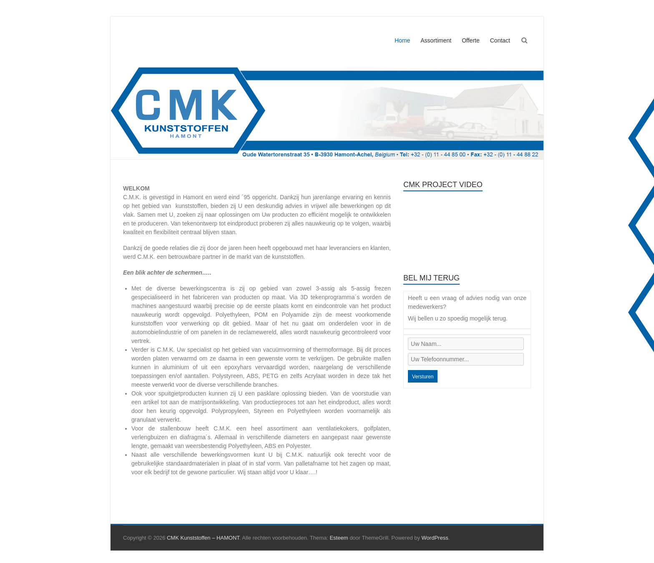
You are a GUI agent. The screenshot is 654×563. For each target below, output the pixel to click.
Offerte (471, 40)
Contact (500, 40)
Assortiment (435, 40)
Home (402, 40)
